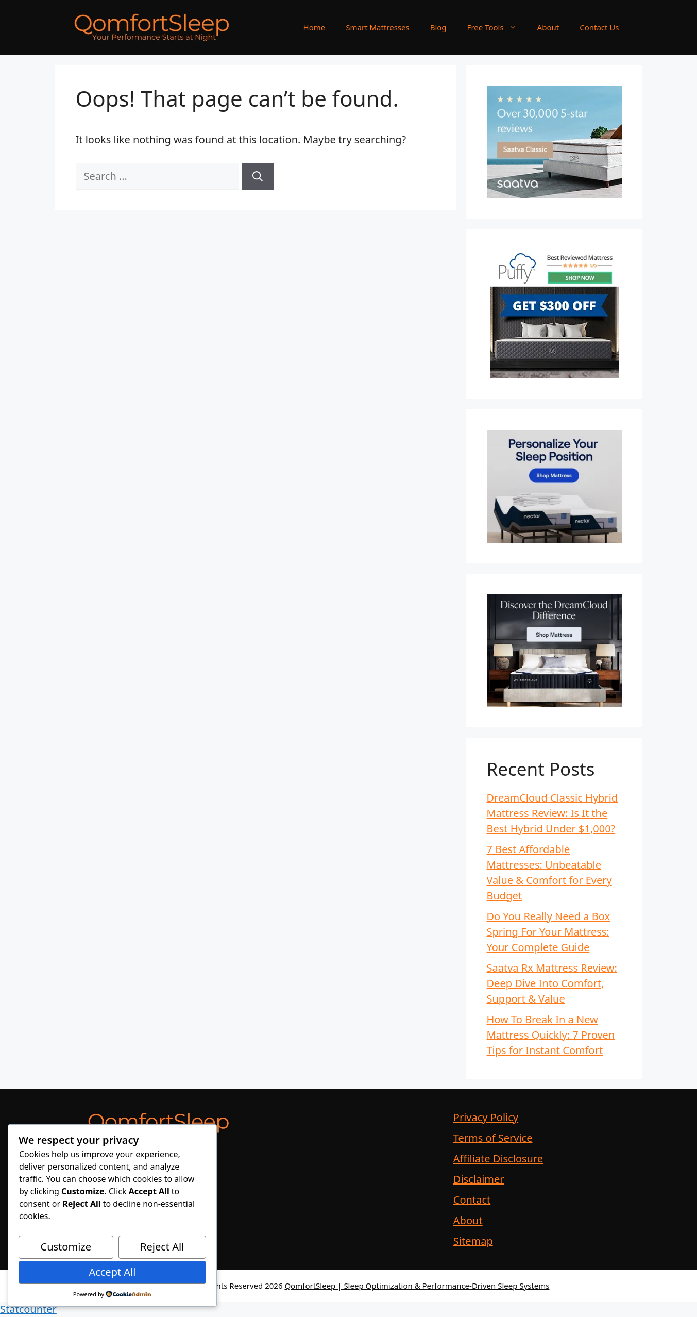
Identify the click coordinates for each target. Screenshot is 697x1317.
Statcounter (28, 1309)
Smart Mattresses (377, 27)
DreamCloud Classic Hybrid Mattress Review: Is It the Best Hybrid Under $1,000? (552, 813)
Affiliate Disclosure (498, 1158)
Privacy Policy (485, 1117)
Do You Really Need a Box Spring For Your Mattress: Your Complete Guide (548, 931)
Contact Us (599, 27)
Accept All (112, 1272)
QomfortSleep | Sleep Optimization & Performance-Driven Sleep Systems (416, 1285)
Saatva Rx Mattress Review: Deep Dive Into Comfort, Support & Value (552, 983)
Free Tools (497, 27)
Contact (471, 1200)
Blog (438, 27)
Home (314, 27)
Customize (66, 1247)
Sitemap (473, 1241)
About (548, 27)
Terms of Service (493, 1138)
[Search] (258, 176)
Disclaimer (478, 1179)
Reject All (162, 1247)
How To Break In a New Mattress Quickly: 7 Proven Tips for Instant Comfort (551, 1034)
